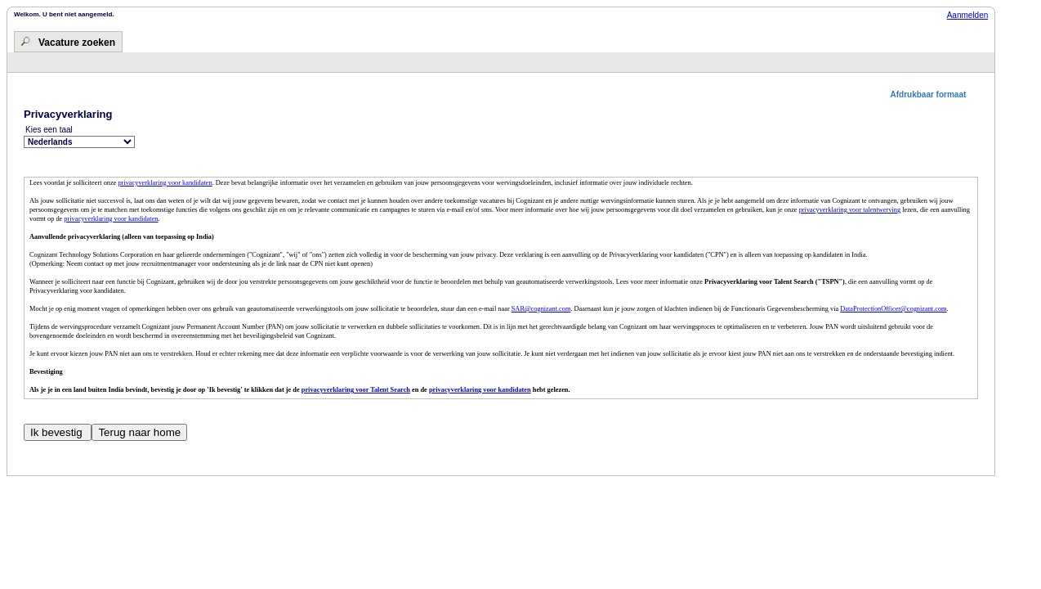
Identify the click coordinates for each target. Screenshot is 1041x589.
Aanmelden (968, 15)
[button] (934, 94)
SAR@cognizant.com (541, 308)
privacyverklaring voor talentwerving (849, 210)
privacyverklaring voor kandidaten (165, 183)
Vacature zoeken (76, 42)
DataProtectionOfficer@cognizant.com (893, 308)
